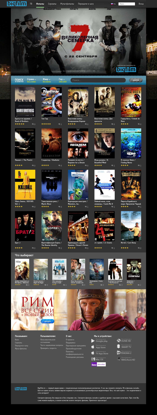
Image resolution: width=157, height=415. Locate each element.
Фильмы (40, 3)
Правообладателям (73, 348)
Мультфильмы (67, 3)
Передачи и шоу (86, 3)
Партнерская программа (76, 346)
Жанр (46, 79)
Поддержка (70, 343)
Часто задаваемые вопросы (51, 345)
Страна (31, 79)
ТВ (31, 3)
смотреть (47, 321)
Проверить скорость (48, 348)
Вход (141, 3)
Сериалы (52, 3)
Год (62, 79)
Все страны (31, 81)
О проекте (70, 340)
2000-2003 (62, 81)
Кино (17, 340)
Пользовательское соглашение (47, 341)
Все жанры (47, 81)
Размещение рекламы (75, 357)
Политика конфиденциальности (74, 352)
